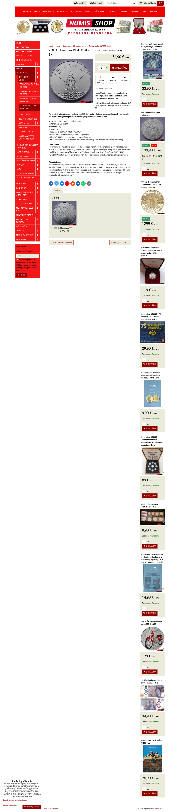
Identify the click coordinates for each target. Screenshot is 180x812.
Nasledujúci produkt (120, 242)
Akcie (18, 43)
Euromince (48, 12)
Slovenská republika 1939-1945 (27, 146)
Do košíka (119, 67)
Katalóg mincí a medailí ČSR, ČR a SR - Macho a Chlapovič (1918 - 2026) (150, 375)
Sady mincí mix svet (27, 178)
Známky (123, 12)
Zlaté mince (24, 115)
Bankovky (62, 12)
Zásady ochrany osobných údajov (45, 808)
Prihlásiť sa (80, 3)
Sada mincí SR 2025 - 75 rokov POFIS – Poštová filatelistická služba (151, 316)
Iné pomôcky (28, 226)
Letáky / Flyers (26, 132)
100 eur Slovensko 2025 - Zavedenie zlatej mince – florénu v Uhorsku (151, 184)
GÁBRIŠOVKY (28, 199)
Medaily (112, 12)
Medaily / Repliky (28, 235)
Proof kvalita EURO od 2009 (29, 85)
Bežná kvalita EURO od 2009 (29, 92)
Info (145, 12)
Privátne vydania (24, 215)
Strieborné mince (29, 78)
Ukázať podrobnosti (10, 805)
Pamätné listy (26, 127)
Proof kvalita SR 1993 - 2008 (28, 99)
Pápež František (24, 51)
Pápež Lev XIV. (22, 47)
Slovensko (28, 73)
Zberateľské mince (28, 119)
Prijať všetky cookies (31, 807)
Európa (28, 165)
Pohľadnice (28, 239)
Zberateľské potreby (95, 12)
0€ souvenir (76, 12)
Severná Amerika (28, 173)
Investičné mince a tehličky (28, 193)
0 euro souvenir (28, 204)
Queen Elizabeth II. (25, 56)
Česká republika (28, 152)
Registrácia (96, 3)
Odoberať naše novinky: (25, 251)
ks (145, 100)
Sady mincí (29, 123)
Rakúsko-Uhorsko (28, 161)
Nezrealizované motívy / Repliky (26, 137)
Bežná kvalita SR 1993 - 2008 (28, 107)
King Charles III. (24, 60)
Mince (37, 12)
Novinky (27, 12)
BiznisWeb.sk (158, 808)
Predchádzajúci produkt (61, 242)
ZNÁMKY (28, 231)
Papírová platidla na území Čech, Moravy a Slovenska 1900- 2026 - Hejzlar (152, 46)
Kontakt (154, 12)
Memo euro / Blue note (28, 209)
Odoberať (22, 275)
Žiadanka (135, 12)
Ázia (28, 169)
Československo (28, 156)
